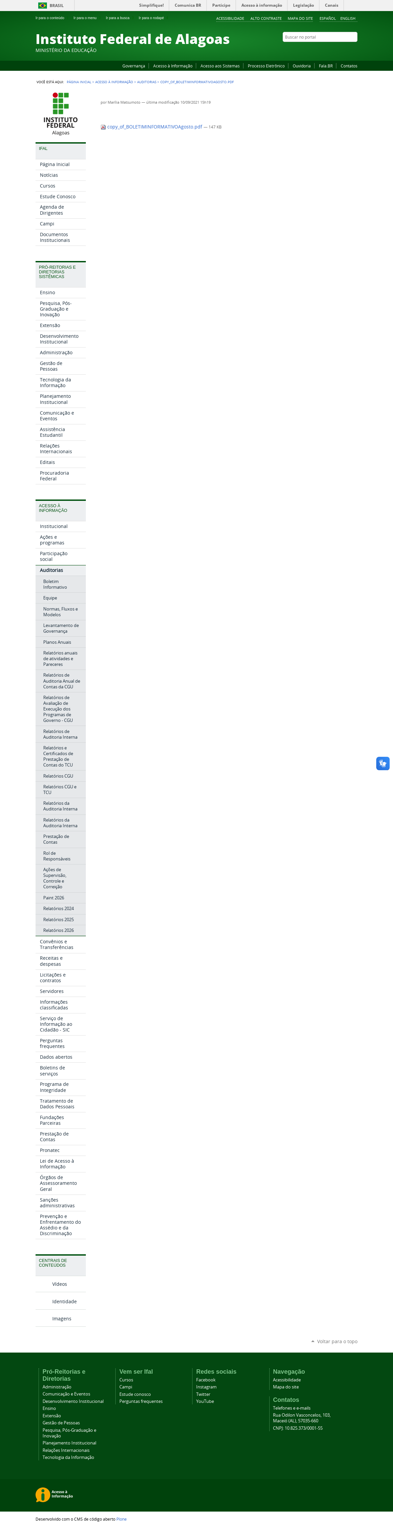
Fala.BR (326, 65)
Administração (57, 1387)
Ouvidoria (302, 65)
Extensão (52, 1416)
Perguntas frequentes (141, 1401)
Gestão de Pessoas (61, 1423)
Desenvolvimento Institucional (73, 1401)
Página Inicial (79, 82)
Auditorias (146, 82)
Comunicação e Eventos (66, 1394)
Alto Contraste (266, 18)
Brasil (57, 5)
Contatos (349, 65)
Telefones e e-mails (292, 1408)
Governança (133, 65)
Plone (121, 1519)
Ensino (49, 1408)
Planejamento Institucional (69, 1443)
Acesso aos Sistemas (220, 65)
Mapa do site (300, 18)
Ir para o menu (87, 18)
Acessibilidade (230, 18)
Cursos (126, 1380)
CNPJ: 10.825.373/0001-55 (298, 1428)
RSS (354, 50)
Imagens (61, 1318)
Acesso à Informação (172, 65)
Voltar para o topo (337, 1341)
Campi (125, 1387)
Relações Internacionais (66, 1450)
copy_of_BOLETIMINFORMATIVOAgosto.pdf (152, 127)
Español (328, 18)
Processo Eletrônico (266, 65)
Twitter (345, 50)
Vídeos (59, 1284)
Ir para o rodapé (154, 18)
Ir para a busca (120, 18)
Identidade (64, 1301)
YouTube (329, 50)
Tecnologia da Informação (68, 1457)
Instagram (337, 50)
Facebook (320, 50)
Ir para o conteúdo (53, 18)
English (347, 18)
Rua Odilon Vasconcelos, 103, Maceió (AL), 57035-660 (302, 1418)
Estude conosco (135, 1394)
